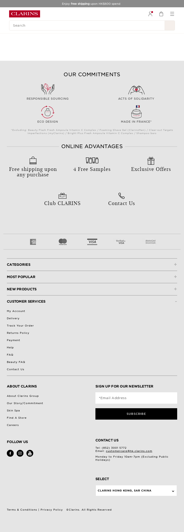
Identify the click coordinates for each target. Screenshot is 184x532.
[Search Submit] (170, 25)
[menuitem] (150, 14)
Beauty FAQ (16, 362)
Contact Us (15, 369)
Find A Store (17, 417)
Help (10, 347)
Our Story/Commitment (25, 403)
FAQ (10, 354)
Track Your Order (20, 325)
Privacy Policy (52, 509)
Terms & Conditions (22, 509)
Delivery (13, 318)
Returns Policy (18, 332)
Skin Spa (13, 410)
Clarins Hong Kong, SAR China (124, 490)
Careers (13, 425)
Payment (13, 340)
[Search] (87, 25)
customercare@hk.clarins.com (129, 451)
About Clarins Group (23, 396)
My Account (16, 311)
